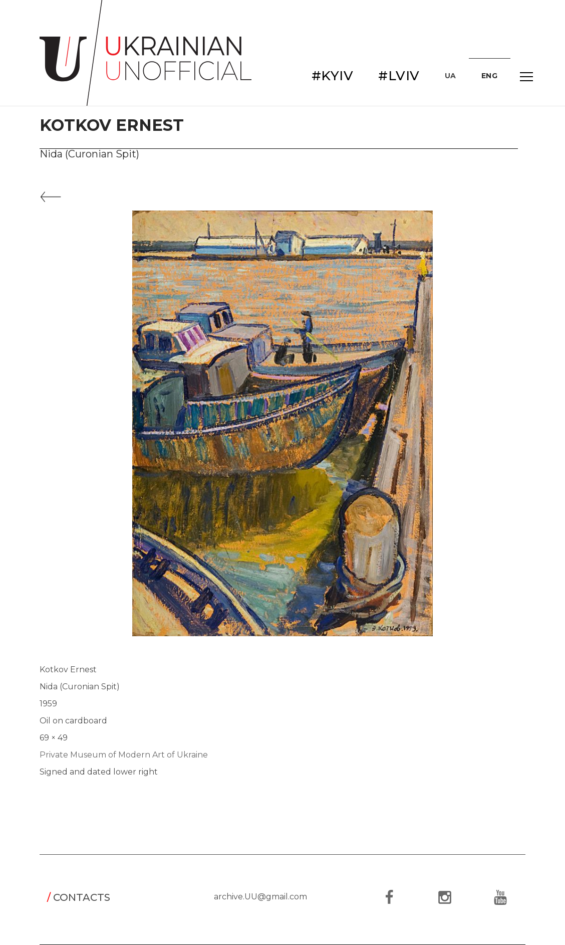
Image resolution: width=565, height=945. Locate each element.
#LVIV (399, 76)
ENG (489, 75)
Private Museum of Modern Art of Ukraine (124, 755)
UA (450, 75)
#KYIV (333, 76)
